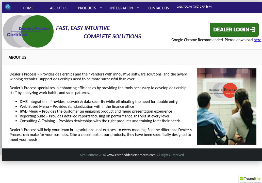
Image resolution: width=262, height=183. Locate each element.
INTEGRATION (121, 8)
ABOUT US (58, 8)
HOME (28, 8)
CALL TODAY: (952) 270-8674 (194, 6)
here (257, 39)
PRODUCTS (87, 8)
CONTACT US (158, 8)
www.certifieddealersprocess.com (131, 155)
